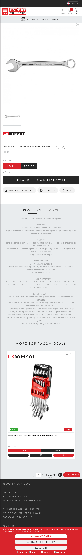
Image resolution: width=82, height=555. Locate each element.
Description (32, 210)
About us (9, 526)
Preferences (60, 552)
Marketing (47, 552)
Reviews (53, 210)
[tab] (32, 210)
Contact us (10, 492)
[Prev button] (1, 19)
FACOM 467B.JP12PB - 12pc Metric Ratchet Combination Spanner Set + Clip (32, 435)
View (18, 455)
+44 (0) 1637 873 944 (15, 496)
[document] (41, 541)
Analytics (35, 552)
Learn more (39, 531)
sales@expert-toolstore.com (22, 500)
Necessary (23, 552)
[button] (72, 3)
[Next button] (80, 19)
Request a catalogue (16, 484)
